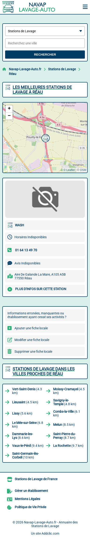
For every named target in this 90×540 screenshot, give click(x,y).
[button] (45, 137)
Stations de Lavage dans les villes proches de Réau (44, 371)
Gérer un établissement (31, 491)
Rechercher (45, 54)
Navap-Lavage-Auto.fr (25, 69)
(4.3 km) (27, 391)
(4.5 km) (69, 391)
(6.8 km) (27, 424)
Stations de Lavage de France (36, 479)
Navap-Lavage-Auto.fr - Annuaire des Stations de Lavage (51, 524)
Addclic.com (50, 533)
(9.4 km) (28, 446)
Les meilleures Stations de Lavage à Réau (42, 90)
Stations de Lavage (62, 69)
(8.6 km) (22, 436)
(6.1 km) (66, 413)
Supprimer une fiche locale (33, 351)
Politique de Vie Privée (30, 507)
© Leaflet (69, 170)
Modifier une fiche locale (31, 340)
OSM (83, 170)
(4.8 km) (64, 402)
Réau (12, 74)
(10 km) (25, 455)
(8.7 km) (64, 436)
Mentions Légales (27, 499)
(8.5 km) (64, 424)
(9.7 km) (68, 446)
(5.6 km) (22, 413)
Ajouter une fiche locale (31, 328)
